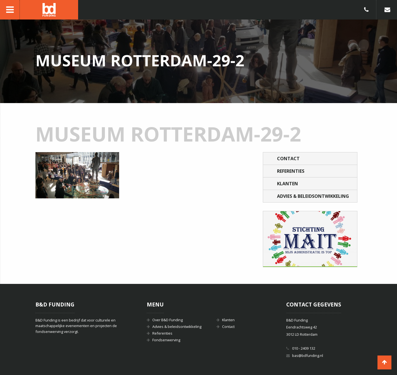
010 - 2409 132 (303, 348)
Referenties (290, 171)
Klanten (287, 184)
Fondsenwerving (166, 339)
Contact (288, 158)
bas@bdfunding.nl (307, 355)
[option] (310, 239)
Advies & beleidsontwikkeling (313, 196)
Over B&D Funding (167, 319)
